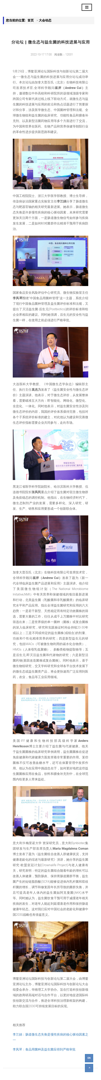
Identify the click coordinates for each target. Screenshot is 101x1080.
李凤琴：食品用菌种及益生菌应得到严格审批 (44, 1049)
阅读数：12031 (63, 54)
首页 (30, 20)
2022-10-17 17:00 (41, 54)
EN (88, 1058)
